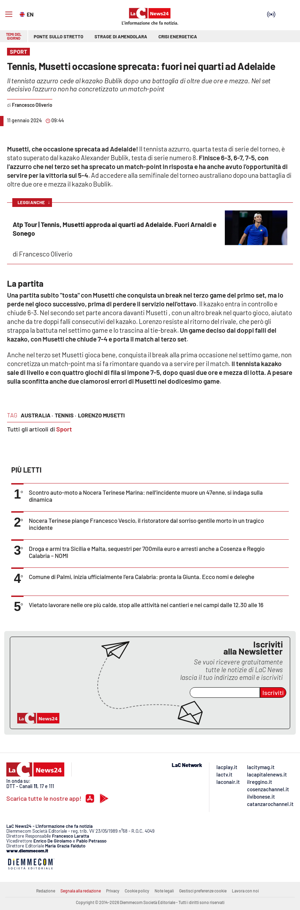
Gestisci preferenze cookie (203, 890)
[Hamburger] (8, 14)
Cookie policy (137, 890)
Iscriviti (273, 692)
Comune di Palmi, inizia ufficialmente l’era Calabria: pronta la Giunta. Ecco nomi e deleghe (141, 576)
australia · (37, 415)
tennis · (65, 415)
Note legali (164, 890)
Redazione (45, 890)
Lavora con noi (245, 890)
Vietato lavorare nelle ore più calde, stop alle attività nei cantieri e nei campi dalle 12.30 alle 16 (146, 604)
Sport (64, 429)
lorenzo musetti (101, 415)
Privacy (112, 890)
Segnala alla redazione (80, 890)
